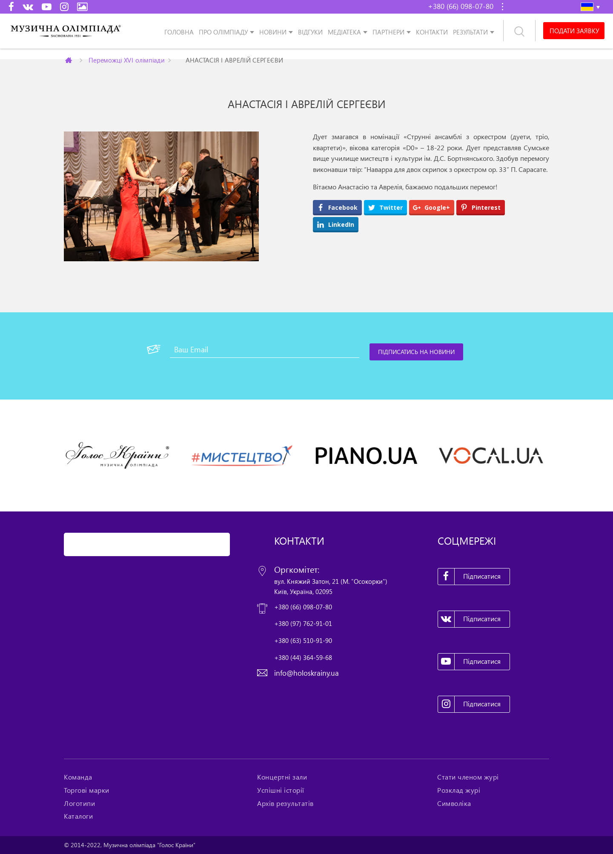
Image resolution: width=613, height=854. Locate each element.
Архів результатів (285, 803)
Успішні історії (280, 790)
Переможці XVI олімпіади (126, 59)
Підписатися (469, 576)
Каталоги (78, 816)
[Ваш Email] (264, 349)
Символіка (454, 803)
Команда (78, 777)
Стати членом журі (468, 777)
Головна (179, 31)
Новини (272, 31)
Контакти (432, 31)
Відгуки (310, 31)
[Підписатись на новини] (416, 351)
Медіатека (344, 31)
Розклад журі (458, 790)
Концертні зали (282, 777)
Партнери (388, 31)
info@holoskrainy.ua (306, 673)
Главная (69, 60)
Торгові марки (86, 790)
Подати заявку (574, 30)
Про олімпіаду (223, 31)
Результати (470, 31)
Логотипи (79, 803)
